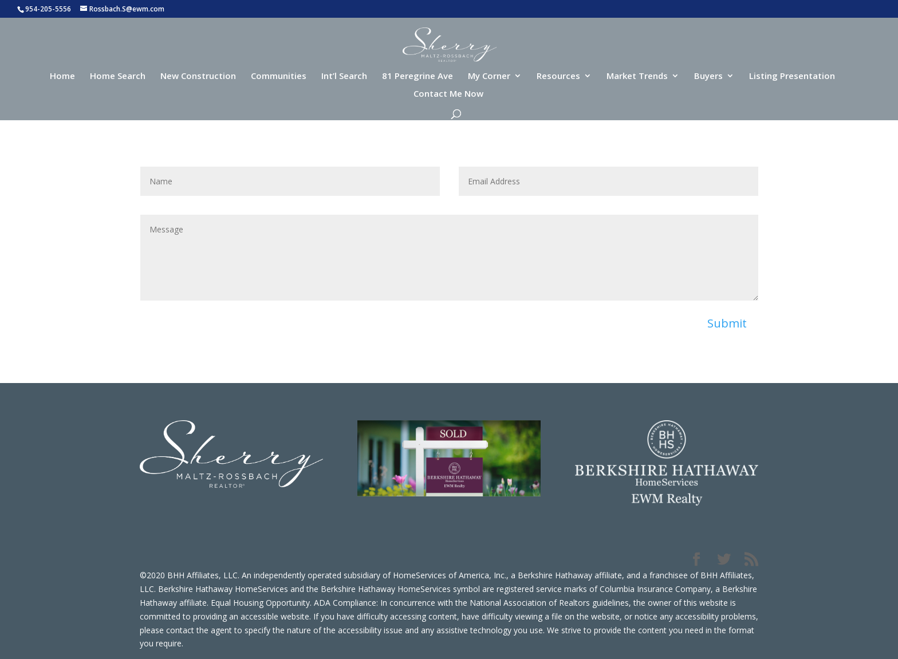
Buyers (708, 76)
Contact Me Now (448, 94)
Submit (727, 323)
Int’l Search (344, 76)
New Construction (198, 76)
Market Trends (637, 76)
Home (62, 76)
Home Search (117, 76)
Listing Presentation (792, 76)
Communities (278, 76)
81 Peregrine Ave (417, 76)
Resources (558, 76)
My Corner (489, 76)
